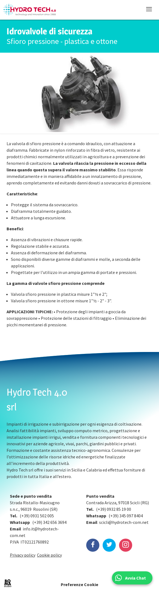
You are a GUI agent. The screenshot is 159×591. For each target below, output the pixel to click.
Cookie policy (49, 555)
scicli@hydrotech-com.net (124, 522)
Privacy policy (22, 555)
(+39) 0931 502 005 (37, 515)
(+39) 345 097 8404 (126, 515)
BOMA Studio (7, 583)
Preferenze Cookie (79, 584)
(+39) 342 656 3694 (49, 522)
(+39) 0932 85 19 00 (113, 509)
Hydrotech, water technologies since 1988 (29, 9)
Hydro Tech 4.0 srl (37, 399)
